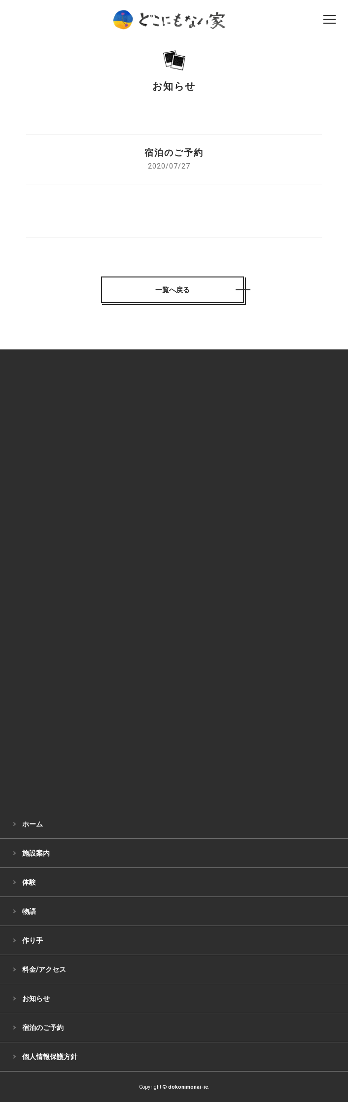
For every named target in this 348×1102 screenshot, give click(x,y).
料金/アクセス (44, 969)
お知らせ (36, 998)
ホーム (32, 824)
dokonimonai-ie (188, 1087)
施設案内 (36, 853)
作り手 (32, 940)
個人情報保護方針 (49, 1057)
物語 (29, 911)
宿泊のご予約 (43, 1028)
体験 (29, 882)
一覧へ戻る (172, 290)
